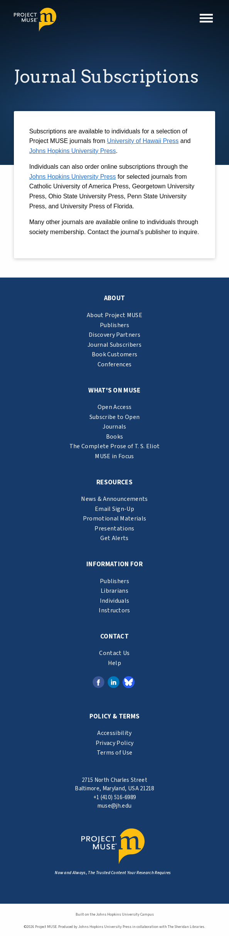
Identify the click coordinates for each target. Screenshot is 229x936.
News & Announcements (114, 499)
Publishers (114, 325)
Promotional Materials (114, 518)
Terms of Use (115, 752)
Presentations (114, 528)
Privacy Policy (114, 743)
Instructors (114, 610)
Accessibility (114, 733)
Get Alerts (114, 538)
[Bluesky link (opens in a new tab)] (129, 681)
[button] (206, 18)
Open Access (115, 407)
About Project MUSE (114, 315)
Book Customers (114, 354)
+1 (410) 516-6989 (114, 797)
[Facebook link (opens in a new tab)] (98, 681)
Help (114, 663)
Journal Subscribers (114, 345)
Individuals (115, 601)
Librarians (114, 591)
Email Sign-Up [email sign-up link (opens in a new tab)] (114, 509)
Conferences (115, 364)
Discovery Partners (114, 335)
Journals (114, 426)
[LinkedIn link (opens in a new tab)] (114, 681)
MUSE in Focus (114, 456)
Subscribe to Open (114, 417)
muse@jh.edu (115, 806)
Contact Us (114, 653)
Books (114, 436)
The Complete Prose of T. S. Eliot (114, 446)
